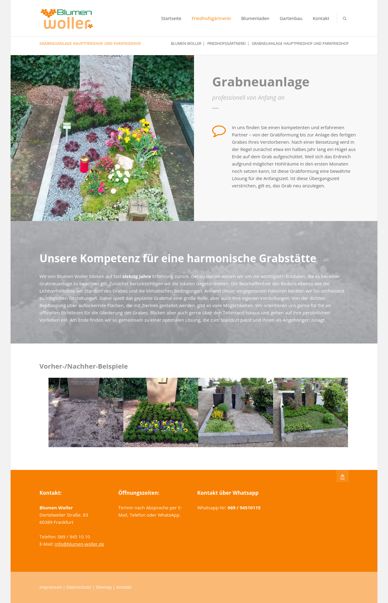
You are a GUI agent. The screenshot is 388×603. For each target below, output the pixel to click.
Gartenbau (291, 18)
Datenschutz (78, 587)
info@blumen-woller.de (79, 544)
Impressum (50, 587)
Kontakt (321, 18)
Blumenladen (255, 18)
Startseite (171, 18)
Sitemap (103, 587)
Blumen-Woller (186, 43)
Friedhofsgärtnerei (211, 18)
